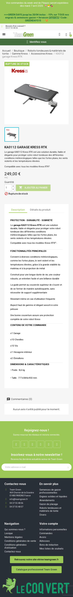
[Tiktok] (57, 444)
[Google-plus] (40, 444)
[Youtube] (48, 444)
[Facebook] (16, 444)
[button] (3, 34)
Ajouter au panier (33, 188)
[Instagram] (24, 444)
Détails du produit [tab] (40, 209)
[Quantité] (8, 188)
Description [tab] (18, 209)
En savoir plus (48, 484)
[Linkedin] (32, 444)
